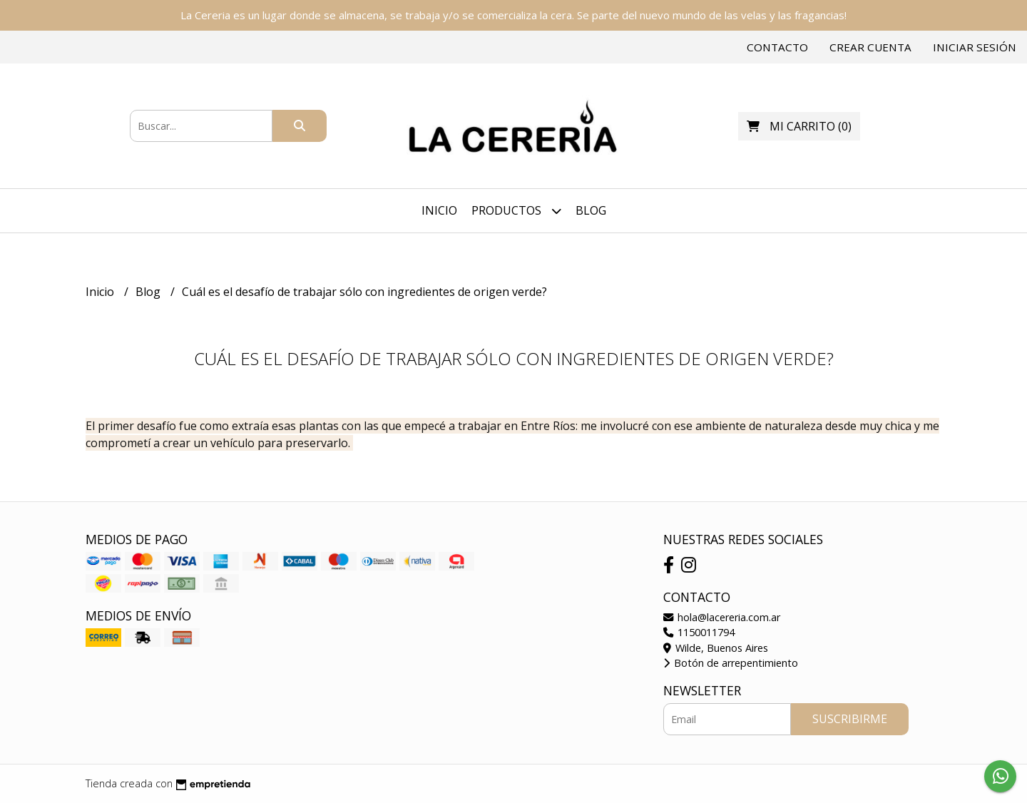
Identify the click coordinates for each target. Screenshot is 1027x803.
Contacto (777, 47)
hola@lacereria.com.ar (721, 617)
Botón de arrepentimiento (730, 663)
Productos (516, 210)
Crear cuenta (870, 47)
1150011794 (699, 632)
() (799, 126)
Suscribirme (849, 719)
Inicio (439, 210)
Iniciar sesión (974, 47)
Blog (591, 210)
